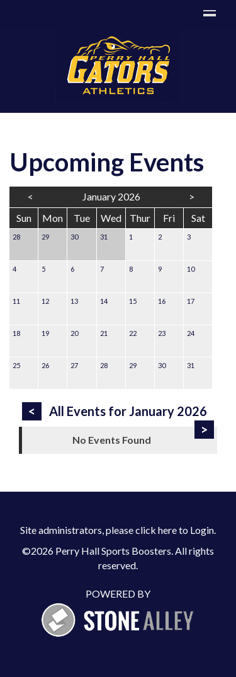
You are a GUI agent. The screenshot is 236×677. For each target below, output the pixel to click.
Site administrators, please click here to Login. (118, 530)
